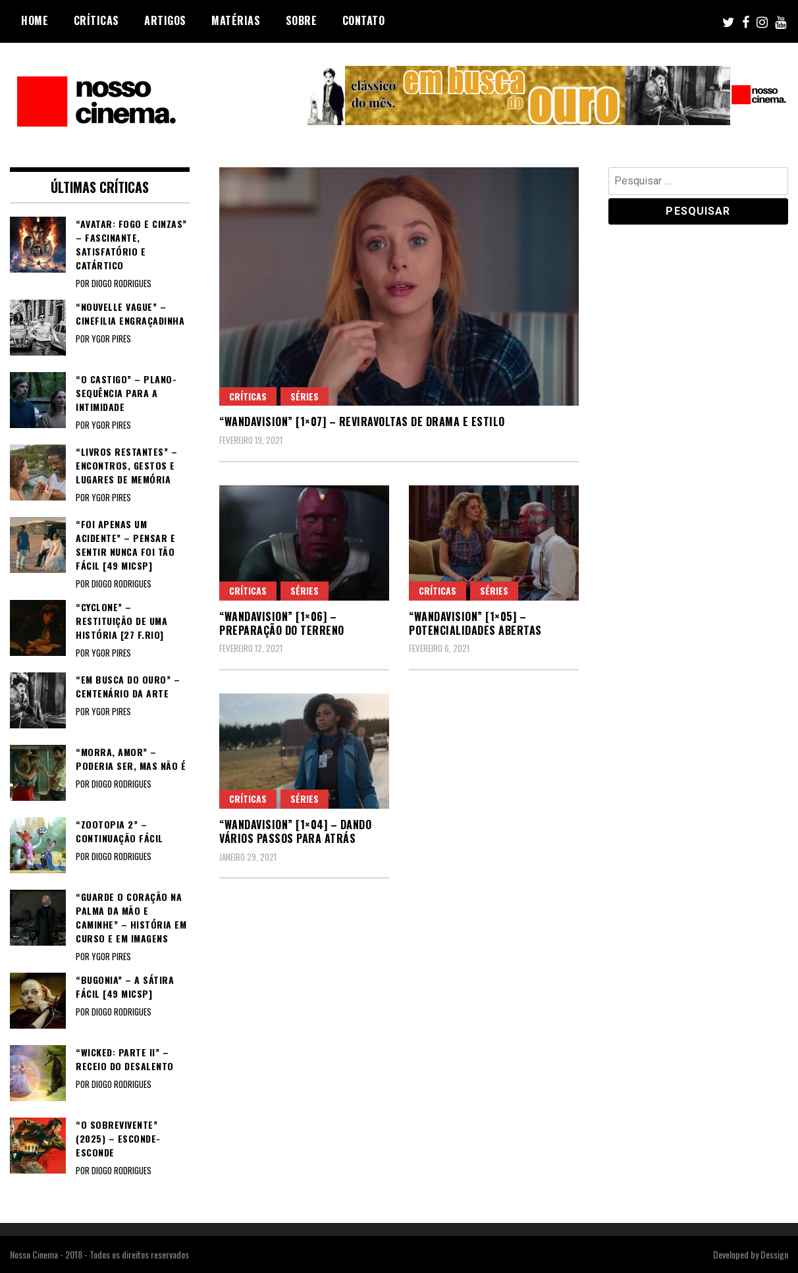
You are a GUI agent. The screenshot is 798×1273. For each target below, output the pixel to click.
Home (34, 20)
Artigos (165, 20)
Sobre (301, 20)
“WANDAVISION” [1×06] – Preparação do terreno (281, 623)
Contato (363, 20)
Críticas (96, 20)
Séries (304, 396)
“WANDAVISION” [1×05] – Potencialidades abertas (475, 623)
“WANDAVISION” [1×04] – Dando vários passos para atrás (295, 831)
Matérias (235, 20)
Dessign (774, 1254)
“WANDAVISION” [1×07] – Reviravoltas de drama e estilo (362, 421)
